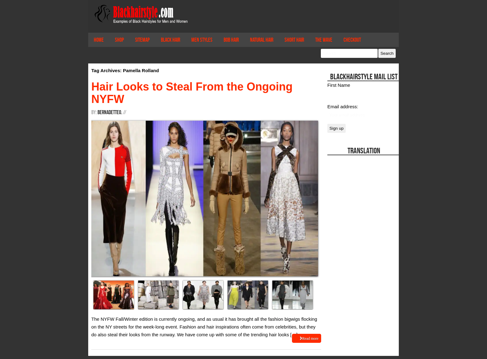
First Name (338, 85)
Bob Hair (231, 40)
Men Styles (201, 40)
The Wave (323, 40)
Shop (119, 40)
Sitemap (142, 40)
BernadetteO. (110, 112)
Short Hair (294, 40)
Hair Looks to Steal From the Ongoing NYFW (192, 92)
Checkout (352, 40)
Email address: (342, 106)
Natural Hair (261, 40)
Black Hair (170, 40)
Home (99, 40)
